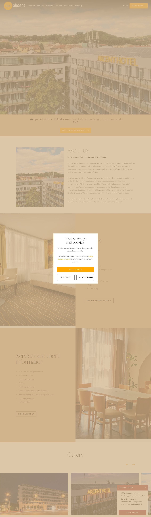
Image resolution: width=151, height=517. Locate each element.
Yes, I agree (75, 269)
